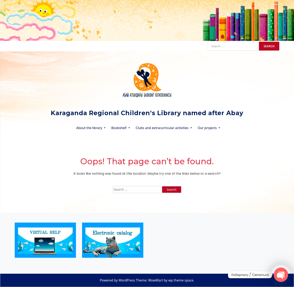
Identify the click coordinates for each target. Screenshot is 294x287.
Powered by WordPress (117, 280)
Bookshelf (119, 128)
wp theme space (180, 280)
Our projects (207, 128)
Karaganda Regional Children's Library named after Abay (147, 113)
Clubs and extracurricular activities (162, 128)
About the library (89, 128)
